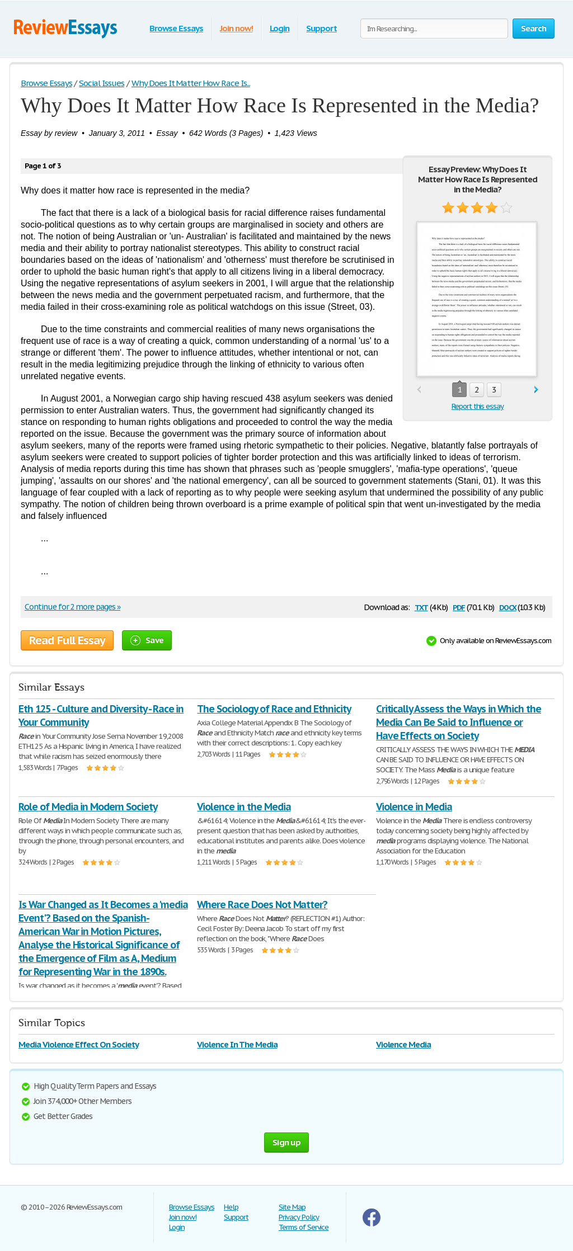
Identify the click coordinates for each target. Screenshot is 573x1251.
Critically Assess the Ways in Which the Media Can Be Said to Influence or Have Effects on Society (458, 722)
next (536, 390)
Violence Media (403, 1044)
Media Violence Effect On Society (78, 1044)
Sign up (286, 1142)
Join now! (236, 28)
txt (421, 606)
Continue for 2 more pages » (72, 607)
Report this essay (478, 406)
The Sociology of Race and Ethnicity (274, 708)
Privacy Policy (299, 1217)
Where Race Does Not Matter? (262, 904)
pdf (459, 606)
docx (507, 606)
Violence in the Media (243, 806)
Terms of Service (303, 1227)
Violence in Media (414, 806)
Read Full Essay (67, 640)
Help (231, 1207)
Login (280, 28)
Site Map (292, 1207)
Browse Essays (176, 28)
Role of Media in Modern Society (87, 806)
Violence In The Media (237, 1044)
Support (321, 28)
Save (146, 640)
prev (418, 390)
